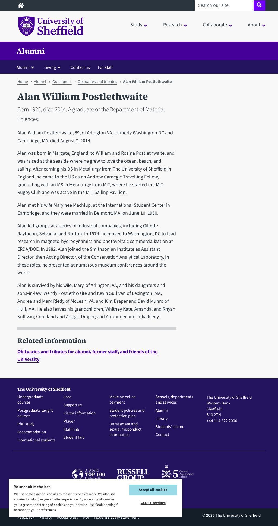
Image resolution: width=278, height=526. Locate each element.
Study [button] (136, 24)
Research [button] (172, 24)
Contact (162, 435)
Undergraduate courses (30, 399)
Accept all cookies (153, 489)
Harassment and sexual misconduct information (125, 430)
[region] (95, 497)
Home (22, 82)
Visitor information (80, 413)
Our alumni (62, 82)
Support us (73, 405)
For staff (105, 67)
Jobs (67, 397)
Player (69, 421)
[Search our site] (224, 5)
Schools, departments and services (174, 399)
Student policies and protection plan (126, 413)
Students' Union (169, 427)
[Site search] (259, 5)
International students (36, 440)
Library (162, 419)
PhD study (25, 424)
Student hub (74, 437)
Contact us (80, 67)
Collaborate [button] (215, 24)
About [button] (254, 24)
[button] (26, 67)
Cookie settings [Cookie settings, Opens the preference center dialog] (153, 502)
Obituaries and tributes (97, 82)
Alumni (31, 51)
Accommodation (31, 432)
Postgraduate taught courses (35, 413)
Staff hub (71, 429)
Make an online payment (122, 399)
